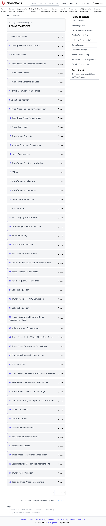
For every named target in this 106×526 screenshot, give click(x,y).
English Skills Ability (80, 35)
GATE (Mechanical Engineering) (84, 59)
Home (64, 3)
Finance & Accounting (80, 55)
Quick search (60, 500)
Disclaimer (51, 520)
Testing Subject (78, 21)
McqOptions (52, 523)
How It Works (62, 520)
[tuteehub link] (3, 10)
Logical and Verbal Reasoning (83, 30)
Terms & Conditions (27, 520)
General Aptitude (78, 25)
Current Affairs (78, 45)
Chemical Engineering (80, 64)
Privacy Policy (41, 520)
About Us (73, 3)
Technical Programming (81, 40)
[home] (8, 15)
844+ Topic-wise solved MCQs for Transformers (83, 75)
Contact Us (85, 3)
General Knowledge (79, 50)
